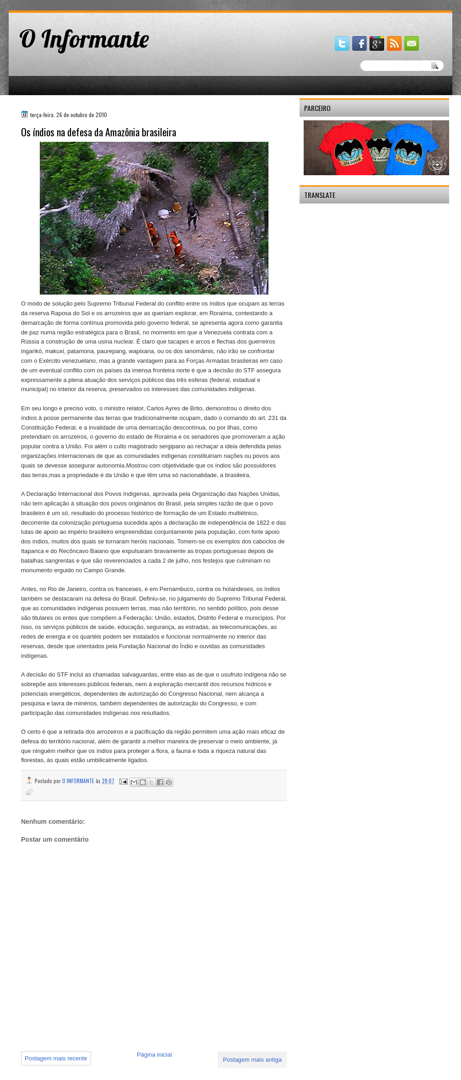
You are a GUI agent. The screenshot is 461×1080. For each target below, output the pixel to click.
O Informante (84, 38)
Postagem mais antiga (252, 1059)
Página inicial (154, 1054)
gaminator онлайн (51, 3)
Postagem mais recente (56, 1058)
